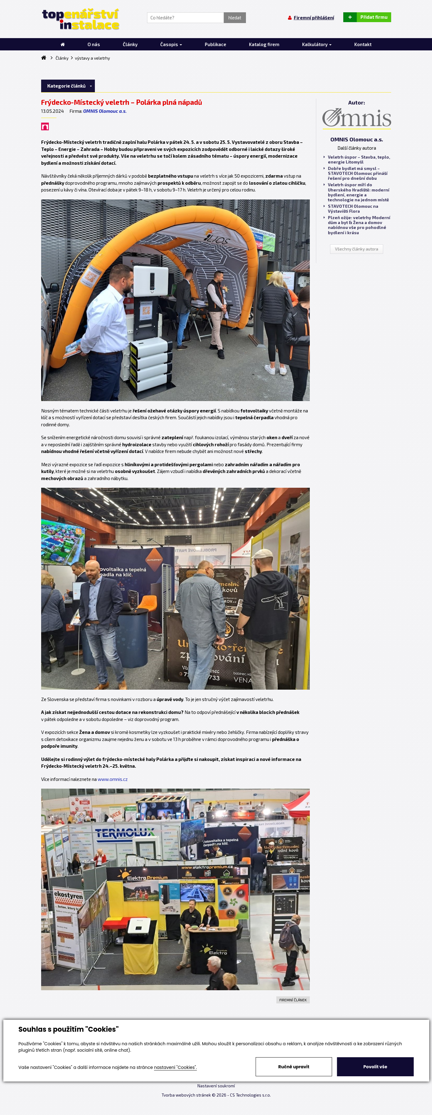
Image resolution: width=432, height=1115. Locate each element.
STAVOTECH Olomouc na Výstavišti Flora (351, 209)
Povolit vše (375, 1067)
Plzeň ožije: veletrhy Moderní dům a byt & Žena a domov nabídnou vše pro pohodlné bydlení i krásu (357, 225)
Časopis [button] (171, 44)
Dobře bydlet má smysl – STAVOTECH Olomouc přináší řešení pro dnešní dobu (355, 173)
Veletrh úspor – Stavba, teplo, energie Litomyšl (357, 159)
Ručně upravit (293, 1067)
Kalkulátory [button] (317, 44)
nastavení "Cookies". (175, 1067)
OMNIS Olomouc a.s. (105, 111)
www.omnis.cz (113, 779)
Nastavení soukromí (216, 1085)
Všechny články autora (356, 248)
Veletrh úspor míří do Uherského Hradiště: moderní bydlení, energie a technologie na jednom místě (356, 192)
